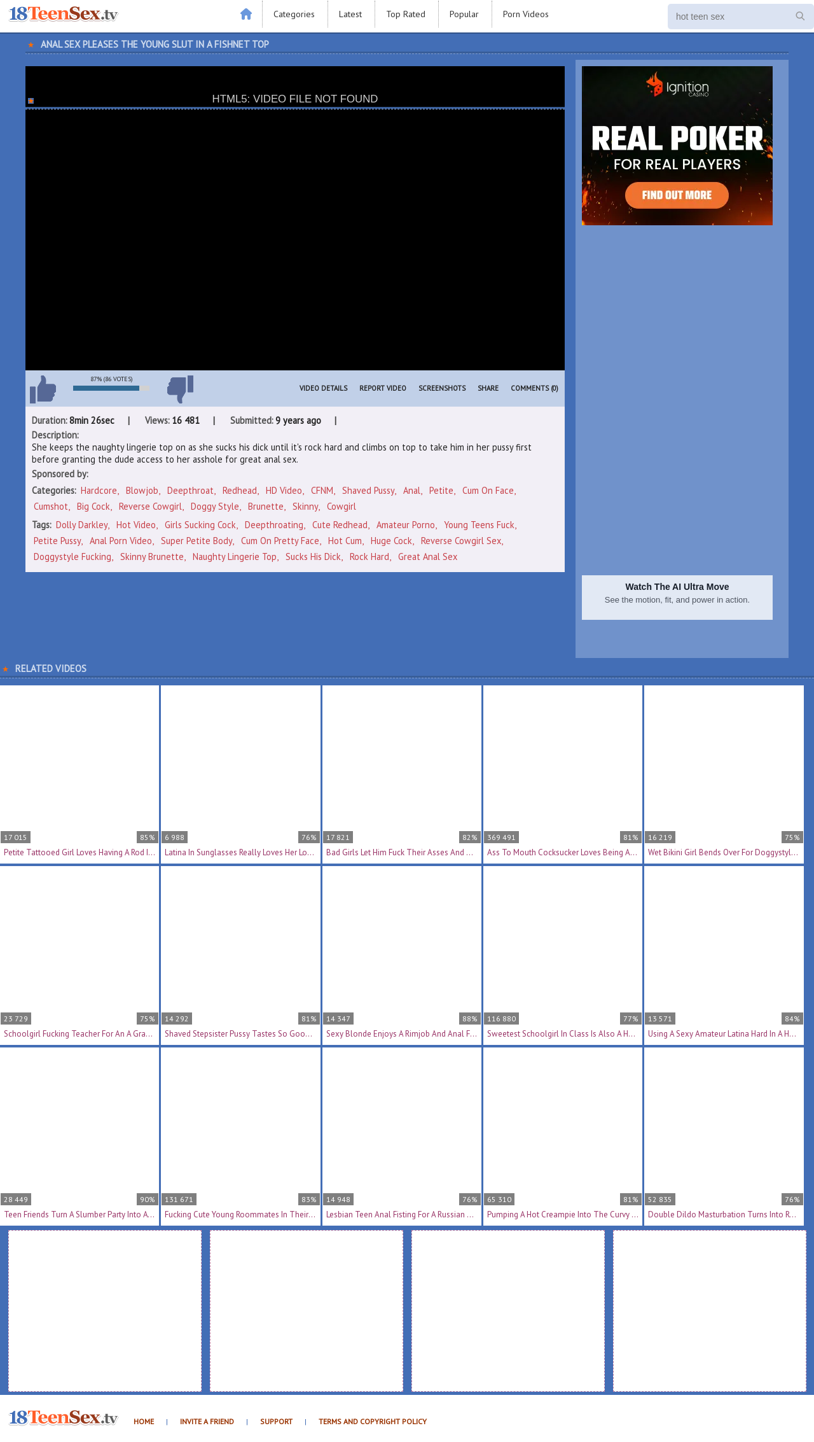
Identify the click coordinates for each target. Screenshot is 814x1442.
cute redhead (340, 525)
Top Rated (405, 14)
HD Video (284, 490)
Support (276, 1421)
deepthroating (274, 525)
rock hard (369, 556)
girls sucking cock (200, 525)
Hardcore (99, 490)
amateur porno (405, 525)
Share (488, 388)
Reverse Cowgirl (150, 506)
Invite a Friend (207, 1421)
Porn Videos (526, 14)
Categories (294, 14)
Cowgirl (341, 506)
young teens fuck (479, 525)
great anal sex (427, 556)
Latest (350, 14)
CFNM (322, 490)
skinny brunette (152, 556)
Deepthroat (190, 490)
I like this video (42, 389)
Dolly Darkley (81, 525)
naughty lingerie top (235, 556)
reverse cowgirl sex (461, 541)
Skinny (305, 506)
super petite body (196, 541)
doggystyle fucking (72, 556)
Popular (464, 14)
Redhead (240, 490)
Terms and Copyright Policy (373, 1421)
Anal (411, 490)
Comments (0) (534, 388)
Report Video (382, 388)
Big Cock (93, 506)
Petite (441, 490)
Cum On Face (488, 490)
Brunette (266, 506)
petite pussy (57, 541)
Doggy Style (215, 506)
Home (144, 1421)
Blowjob (142, 490)
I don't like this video (180, 389)
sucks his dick (313, 556)
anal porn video (121, 541)
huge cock (391, 541)
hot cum (345, 541)
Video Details (323, 388)
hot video (136, 525)
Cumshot (51, 506)
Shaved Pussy (368, 490)
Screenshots (442, 388)
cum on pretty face (280, 541)
